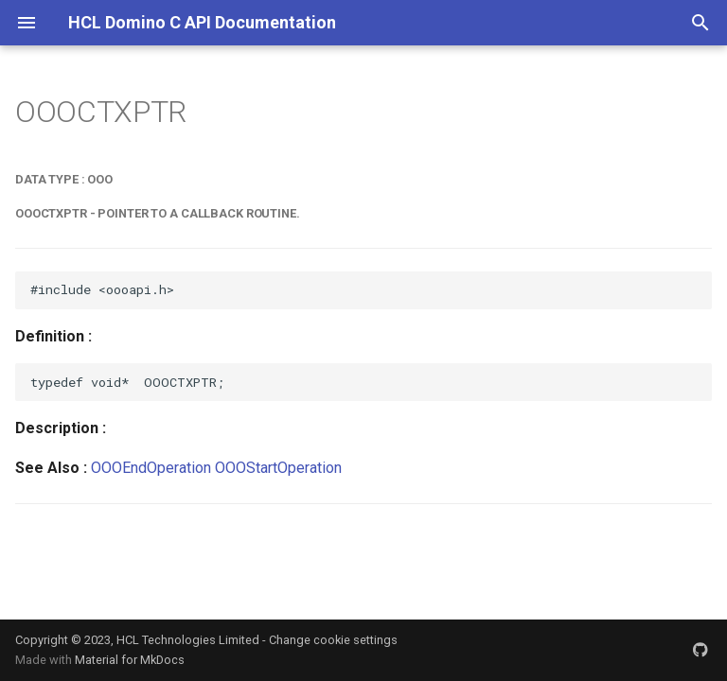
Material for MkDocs (130, 660)
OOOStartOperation (278, 468)
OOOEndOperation (151, 468)
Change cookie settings (333, 640)
